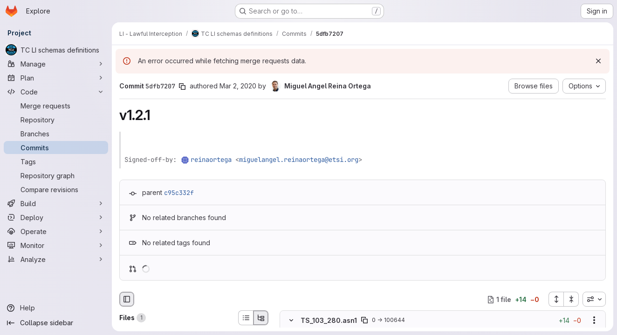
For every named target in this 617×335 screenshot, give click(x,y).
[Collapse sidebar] (56, 322)
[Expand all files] (555, 299)
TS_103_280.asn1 (329, 320)
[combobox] (594, 299)
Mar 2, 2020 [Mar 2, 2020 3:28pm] (237, 86)
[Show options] (594, 320)
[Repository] (56, 119)
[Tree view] (261, 317)
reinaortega (211, 159)
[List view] (245, 317)
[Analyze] (56, 259)
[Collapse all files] (571, 299)
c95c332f (179, 192)
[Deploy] (56, 217)
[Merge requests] (56, 105)
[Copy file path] (364, 320)
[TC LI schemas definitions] (56, 49)
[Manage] (56, 63)
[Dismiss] (598, 61)
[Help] (56, 308)
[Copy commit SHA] (182, 86)
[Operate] (56, 231)
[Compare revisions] (56, 189)
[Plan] (56, 77)
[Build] (56, 203)
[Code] (56, 91)
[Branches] (56, 133)
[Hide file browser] (126, 299)
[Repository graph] (56, 175)
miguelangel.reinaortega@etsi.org (298, 159)
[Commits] (56, 147)
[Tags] (56, 161)
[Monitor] (56, 245)
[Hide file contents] (291, 320)
